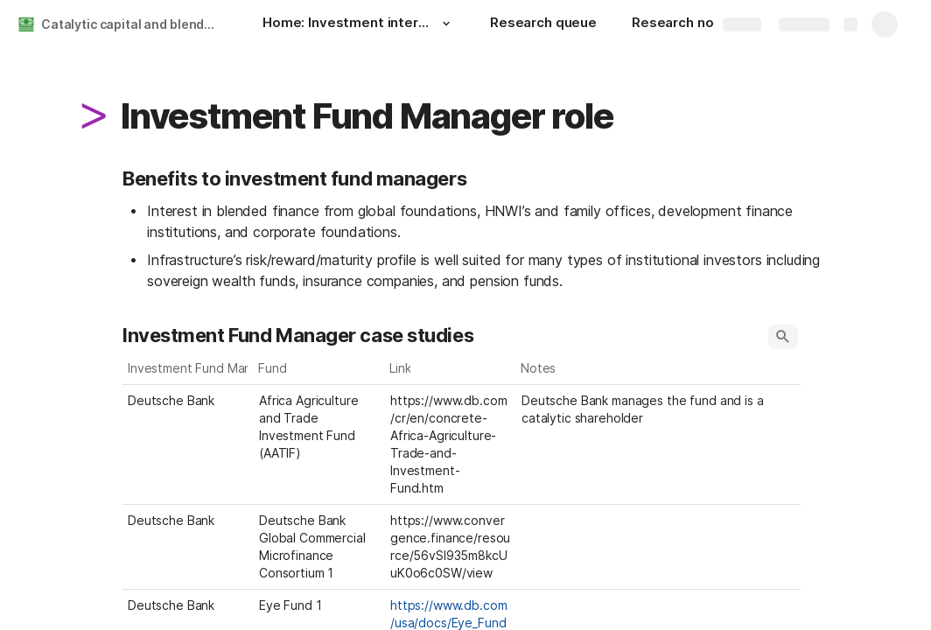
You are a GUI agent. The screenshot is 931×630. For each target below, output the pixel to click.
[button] (446, 23)
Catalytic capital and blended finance (134, 24)
